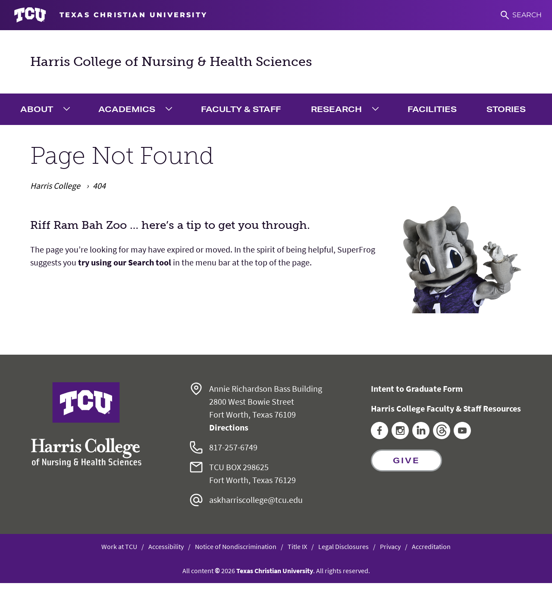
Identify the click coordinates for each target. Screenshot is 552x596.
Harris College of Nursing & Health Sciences (171, 61)
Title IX (297, 546)
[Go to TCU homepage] (110, 15)
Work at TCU (119, 546)
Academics (126, 109)
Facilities (432, 109)
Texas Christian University (274, 570)
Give (406, 460)
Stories (506, 109)
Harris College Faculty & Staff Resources (446, 408)
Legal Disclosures (343, 546)
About (36, 109)
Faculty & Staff (241, 109)
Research (336, 109)
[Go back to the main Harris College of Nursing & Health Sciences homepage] (86, 424)
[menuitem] (47, 109)
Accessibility (166, 546)
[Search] (521, 15)
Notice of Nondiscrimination (235, 546)
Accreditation (431, 546)
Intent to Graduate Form (417, 388)
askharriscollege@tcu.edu (256, 499)
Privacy (390, 546)
